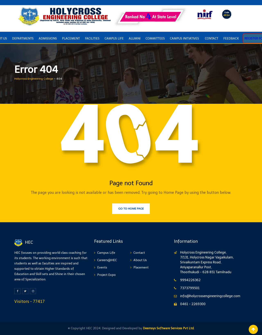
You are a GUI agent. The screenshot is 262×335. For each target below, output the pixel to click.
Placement (71, 38)
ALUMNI (134, 38)
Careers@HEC (107, 260)
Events (102, 267)
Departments (23, 38)
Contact (211, 38)
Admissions (48, 38)
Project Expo (106, 275)
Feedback (231, 38)
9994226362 (190, 280)
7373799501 (190, 288)
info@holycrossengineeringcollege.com (210, 296)
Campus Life (114, 38)
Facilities (92, 38)
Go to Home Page (131, 208)
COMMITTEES (155, 38)
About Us (140, 260)
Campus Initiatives (185, 38)
